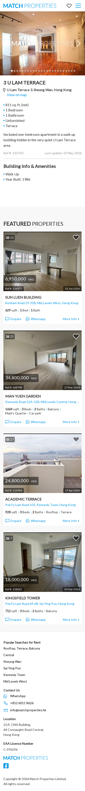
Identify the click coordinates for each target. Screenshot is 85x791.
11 (39, 71)
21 (66, 71)
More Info (70, 319)
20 (63, 71)
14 (47, 71)
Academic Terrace (23, 499)
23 (71, 71)
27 (10, 439)
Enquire (13, 318)
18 (58, 71)
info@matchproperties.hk (28, 710)
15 (50, 71)
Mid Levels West (15, 681)
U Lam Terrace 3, (39, 89)
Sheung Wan (12, 661)
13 (44, 71)
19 (60, 71)
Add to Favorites (76, 237)
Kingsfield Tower (22, 598)
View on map (17, 94)
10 (36, 71)
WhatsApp (18, 696)
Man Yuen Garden (23, 396)
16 (52, 71)
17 (55, 71)
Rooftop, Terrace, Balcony (21, 648)
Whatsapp (36, 318)
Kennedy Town (14, 675)
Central (8, 655)
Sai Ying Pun (12, 668)
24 (74, 71)
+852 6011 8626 (22, 703)
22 (69, 71)
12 (41, 71)
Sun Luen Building (23, 297)
